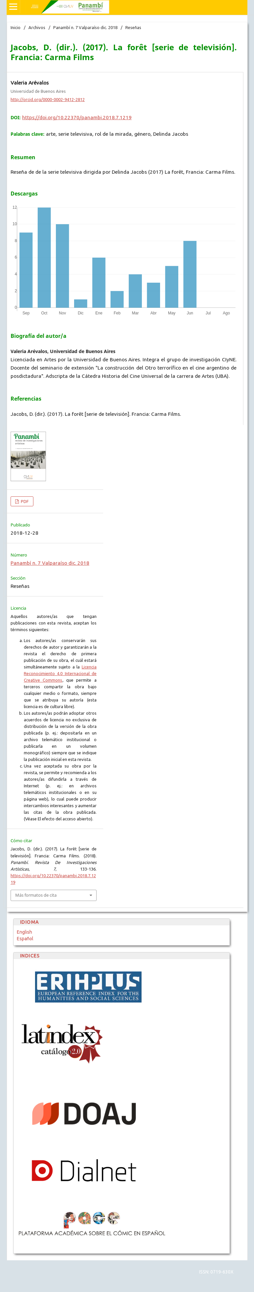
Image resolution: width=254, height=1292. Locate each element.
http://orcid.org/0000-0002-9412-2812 (48, 99)
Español (25, 938)
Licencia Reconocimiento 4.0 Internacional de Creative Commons (60, 673)
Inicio (16, 27)
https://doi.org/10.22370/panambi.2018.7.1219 (77, 117)
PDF (24, 501)
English (24, 932)
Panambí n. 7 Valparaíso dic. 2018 (85, 27)
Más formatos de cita (36, 895)
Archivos (36, 27)
